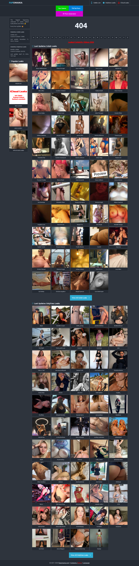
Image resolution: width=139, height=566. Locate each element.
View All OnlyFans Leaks (81, 555)
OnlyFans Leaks (109, 2)
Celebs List (95, 2)
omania (15, 2)
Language (86, 563)
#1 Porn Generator (69, 14)
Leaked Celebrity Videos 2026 (81, 42)
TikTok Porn (76, 8)
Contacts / (76, 563)
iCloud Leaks (123, 2)
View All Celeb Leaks (81, 298)
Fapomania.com (64, 563)
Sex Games (62, 8)
